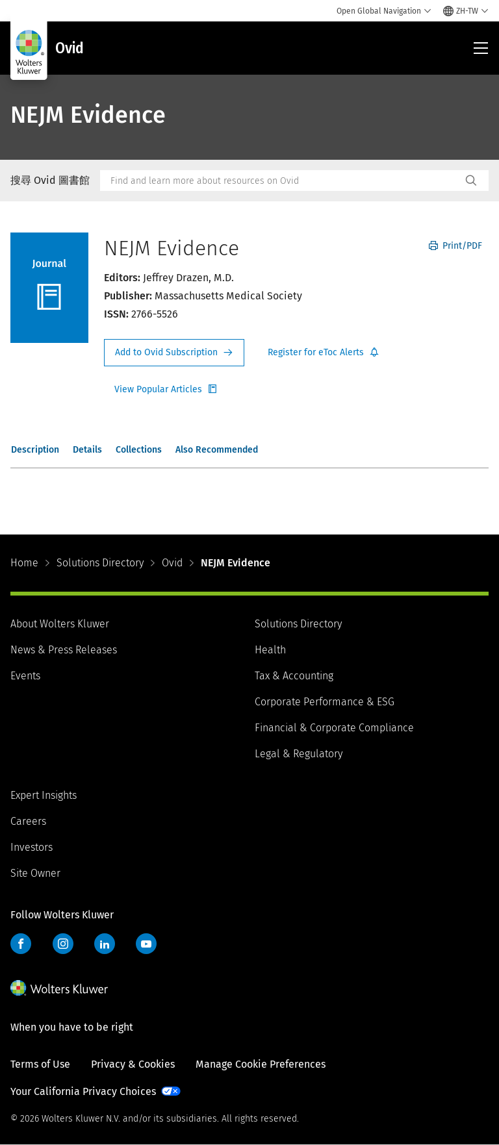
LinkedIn (104, 943)
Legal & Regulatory (298, 754)
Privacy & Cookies (133, 1064)
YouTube (146, 943)
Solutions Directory (100, 563)
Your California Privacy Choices (83, 1091)
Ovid (172, 563)
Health (270, 650)
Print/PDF (455, 245)
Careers (28, 821)
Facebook (20, 943)
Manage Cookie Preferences (261, 1064)
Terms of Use (40, 1064)
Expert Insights (43, 795)
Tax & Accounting (294, 676)
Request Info (174, 353)
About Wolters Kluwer (59, 624)
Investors (31, 847)
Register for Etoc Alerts (323, 353)
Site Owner (35, 873)
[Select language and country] (466, 11)
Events (25, 676)
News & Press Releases (63, 650)
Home (24, 563)
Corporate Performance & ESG (324, 702)
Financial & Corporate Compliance (334, 728)
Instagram (63, 943)
